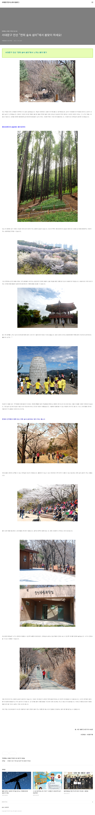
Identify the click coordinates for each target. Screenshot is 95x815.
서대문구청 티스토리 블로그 (10, 2)
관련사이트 (4, 802)
